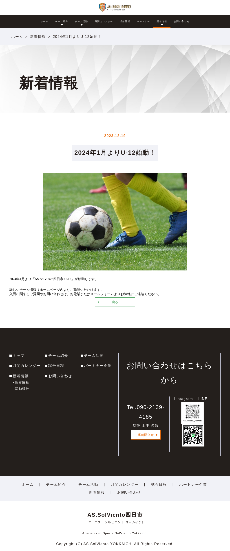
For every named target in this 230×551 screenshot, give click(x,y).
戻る (115, 302)
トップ (19, 355)
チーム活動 (94, 355)
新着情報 (38, 37)
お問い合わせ (60, 376)
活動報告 (22, 388)
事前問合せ (146, 435)
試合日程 (56, 366)
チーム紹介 (58, 355)
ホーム (17, 37)
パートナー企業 (98, 366)
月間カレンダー (26, 366)
